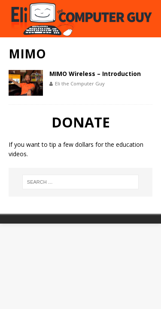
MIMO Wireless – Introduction (95, 74)
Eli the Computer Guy (80, 83)
